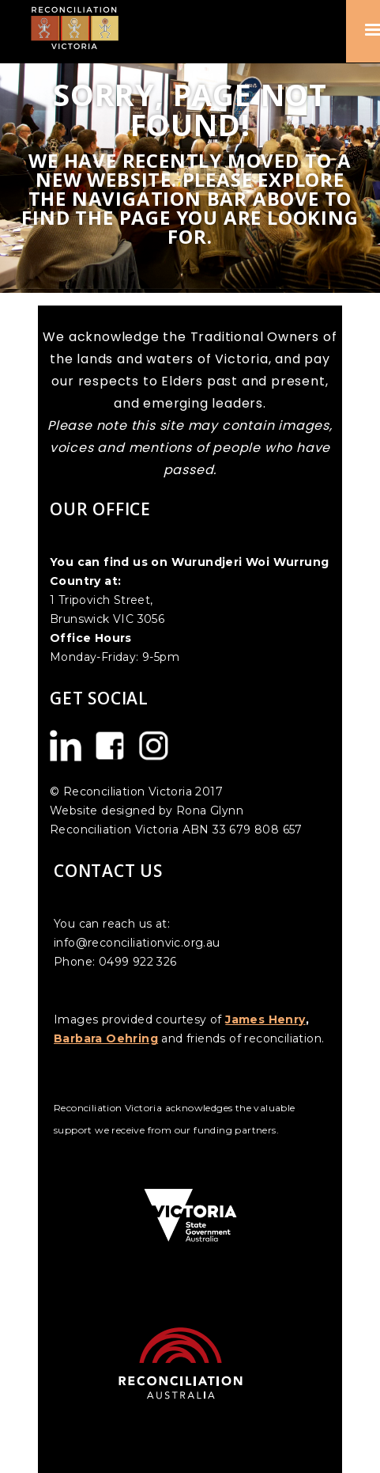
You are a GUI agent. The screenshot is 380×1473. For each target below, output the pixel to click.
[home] (80, 27)
